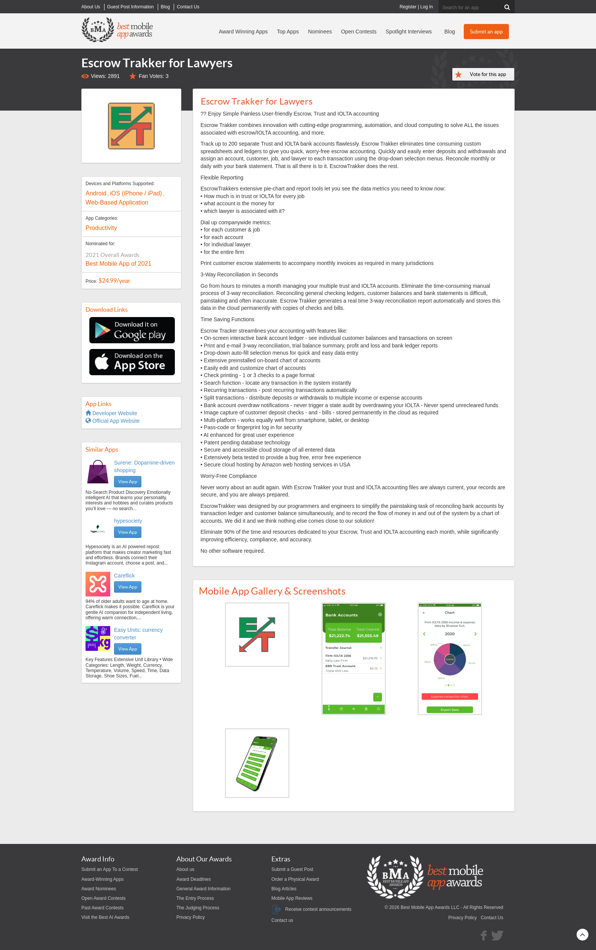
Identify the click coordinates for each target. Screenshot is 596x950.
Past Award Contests (102, 907)
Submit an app (486, 32)
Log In (426, 7)
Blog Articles (283, 888)
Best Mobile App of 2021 (118, 263)
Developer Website (111, 413)
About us (185, 869)
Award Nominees (98, 888)
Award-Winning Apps (102, 879)
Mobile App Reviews (291, 898)
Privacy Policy (190, 917)
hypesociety (128, 521)
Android (96, 193)
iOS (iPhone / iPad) (136, 193)
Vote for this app (488, 74)
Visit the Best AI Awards (105, 917)
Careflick (124, 576)
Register (408, 7)
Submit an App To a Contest (109, 869)
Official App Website (113, 421)
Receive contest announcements (311, 909)
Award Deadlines (193, 879)
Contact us (282, 920)
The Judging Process (197, 907)
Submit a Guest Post (292, 869)
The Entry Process (195, 898)
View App (127, 481)
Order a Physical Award (295, 879)
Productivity (101, 228)
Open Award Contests (103, 898)
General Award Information (203, 888)
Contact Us (492, 917)
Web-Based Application (117, 202)
